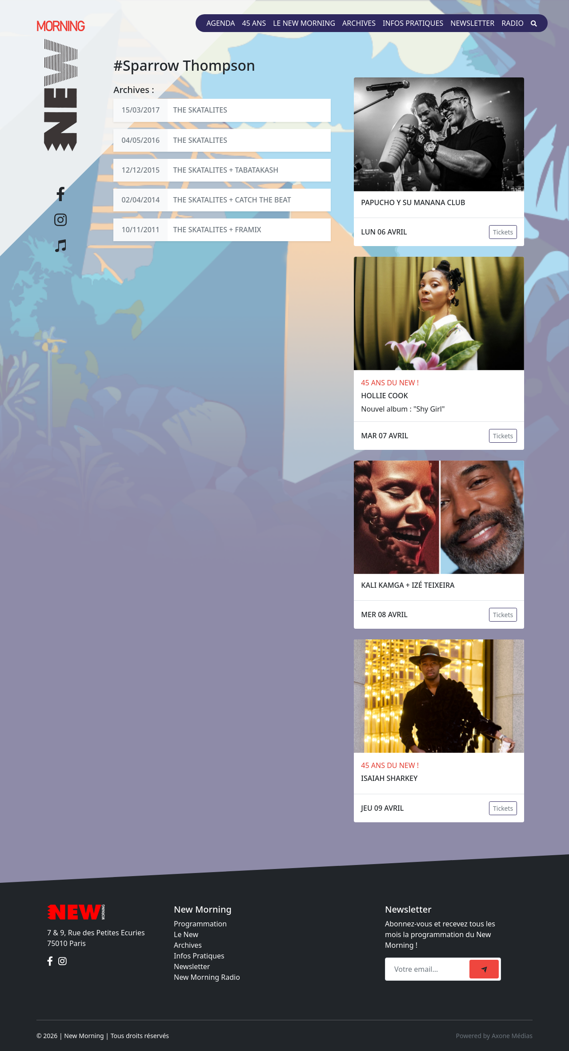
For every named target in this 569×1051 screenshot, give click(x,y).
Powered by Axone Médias (494, 1035)
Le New (186, 934)
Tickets (503, 232)
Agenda (220, 23)
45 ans (254, 23)
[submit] (484, 969)
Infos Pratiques (199, 956)
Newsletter (472, 23)
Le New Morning (304, 23)
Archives (359, 23)
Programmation (200, 924)
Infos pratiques (413, 23)
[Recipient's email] (428, 969)
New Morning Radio (207, 977)
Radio (512, 23)
